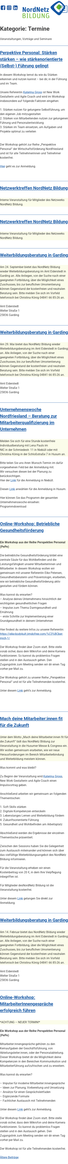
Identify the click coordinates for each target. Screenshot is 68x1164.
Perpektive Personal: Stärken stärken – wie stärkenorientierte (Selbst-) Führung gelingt (31, 59)
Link (13, 480)
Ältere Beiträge (9, 1157)
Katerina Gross (32, 92)
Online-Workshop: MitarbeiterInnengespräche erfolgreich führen (26, 1004)
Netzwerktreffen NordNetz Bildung (34, 188)
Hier (2, 166)
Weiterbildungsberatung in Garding (34, 255)
